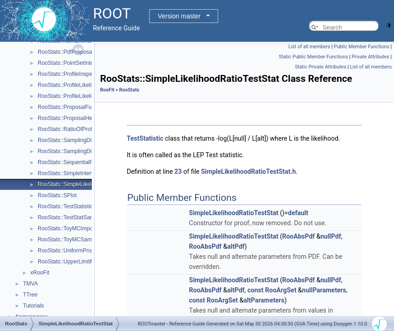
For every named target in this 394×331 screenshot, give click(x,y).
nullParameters (324, 290)
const (256, 290)
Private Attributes (370, 57)
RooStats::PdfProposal (65, 52)
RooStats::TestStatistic (65, 206)
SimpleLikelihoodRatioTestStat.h (248, 171)
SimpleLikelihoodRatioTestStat (234, 213)
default (298, 213)
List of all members (309, 47)
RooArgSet (280, 290)
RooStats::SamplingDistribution (76, 151)
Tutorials (33, 305)
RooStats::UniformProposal (71, 250)
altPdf (236, 246)
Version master (179, 16)
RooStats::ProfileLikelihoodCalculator (83, 85)
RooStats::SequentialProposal (74, 162)
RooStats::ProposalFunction (72, 107)
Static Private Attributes (320, 67)
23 (178, 171)
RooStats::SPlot (57, 195)
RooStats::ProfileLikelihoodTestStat (81, 96)
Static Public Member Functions (313, 57)
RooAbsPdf (298, 236)
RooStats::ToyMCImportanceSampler (83, 228)
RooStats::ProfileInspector (69, 74)
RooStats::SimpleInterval (68, 173)
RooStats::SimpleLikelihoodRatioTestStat (88, 184)
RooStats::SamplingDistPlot (71, 140)
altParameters (263, 300)
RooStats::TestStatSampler (71, 217)
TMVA (30, 283)
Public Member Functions (361, 47)
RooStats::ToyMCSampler (69, 239)
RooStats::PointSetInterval (70, 63)
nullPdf (331, 236)
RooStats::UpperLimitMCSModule (79, 261)
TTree (30, 294)
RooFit (107, 90)
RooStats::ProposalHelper (69, 118)
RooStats (129, 90)
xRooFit (39, 272)
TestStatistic (145, 138)
